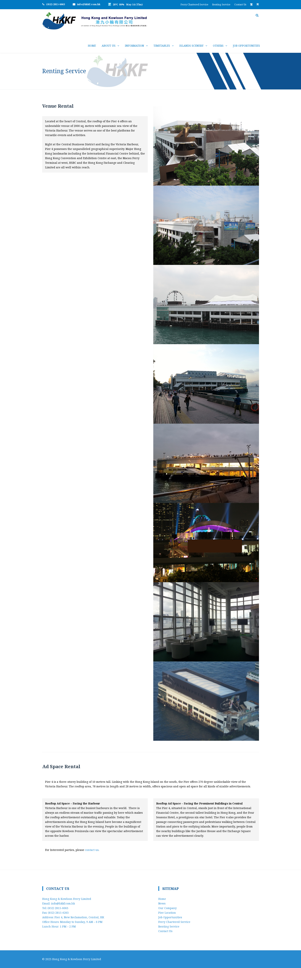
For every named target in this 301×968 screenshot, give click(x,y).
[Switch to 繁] (251, 4)
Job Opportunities (246, 45)
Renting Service (221, 4)
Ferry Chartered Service (194, 4)
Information (134, 45)
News (162, 903)
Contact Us (240, 4)
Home (92, 45)
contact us (92, 850)
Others (218, 45)
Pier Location (167, 912)
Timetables (161, 45)
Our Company (167, 908)
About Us (108, 45)
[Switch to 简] (257, 4)
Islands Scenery (191, 45)
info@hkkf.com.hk (88, 4)
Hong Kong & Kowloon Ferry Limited (76, 959)
